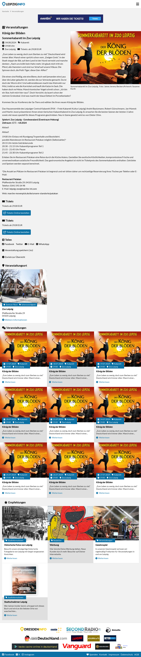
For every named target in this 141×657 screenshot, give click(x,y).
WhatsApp (44, 244)
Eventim (56, 630)
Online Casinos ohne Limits (102, 646)
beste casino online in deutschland (35, 646)
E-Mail (31, 244)
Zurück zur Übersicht (15, 257)
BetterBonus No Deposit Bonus (110, 638)
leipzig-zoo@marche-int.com (23, 188)
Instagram (29, 654)
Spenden (93, 654)
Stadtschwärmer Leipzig (15, 601)
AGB (136, 654)
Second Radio (83, 630)
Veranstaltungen (18, 11)
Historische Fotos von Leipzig (18, 545)
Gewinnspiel (101, 545)
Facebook (9, 244)
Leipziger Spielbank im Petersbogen (46, 638)
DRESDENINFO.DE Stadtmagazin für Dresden (33, 629)
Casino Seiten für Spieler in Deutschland (113, 630)
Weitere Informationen (16, 319)
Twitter (19, 244)
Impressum (114, 654)
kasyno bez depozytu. (121, 646)
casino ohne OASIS (77, 646)
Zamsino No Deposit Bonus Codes (77, 638)
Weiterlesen (10, 382)
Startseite (13, 4)
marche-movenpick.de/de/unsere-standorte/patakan (33, 193)
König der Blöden (10, 371)
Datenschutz (127, 654)
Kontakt (103, 654)
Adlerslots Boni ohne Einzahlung (93, 638)
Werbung (54, 545)
